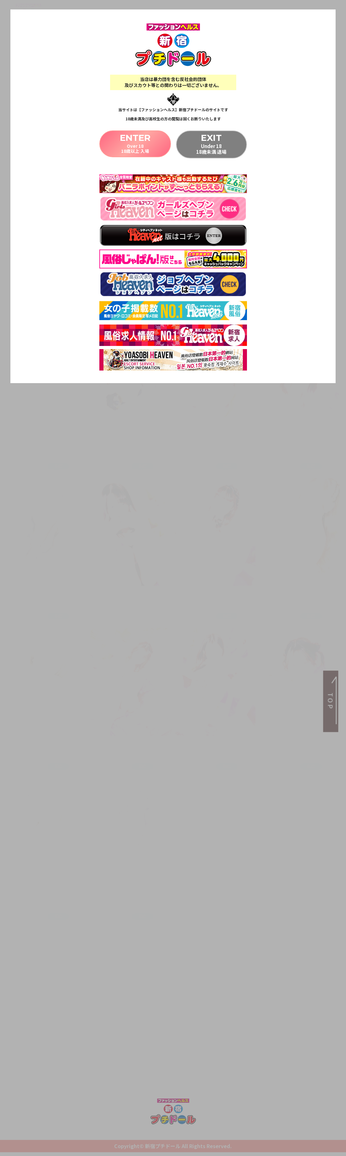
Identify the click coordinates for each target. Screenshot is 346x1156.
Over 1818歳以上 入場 (135, 143)
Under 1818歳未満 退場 (211, 143)
